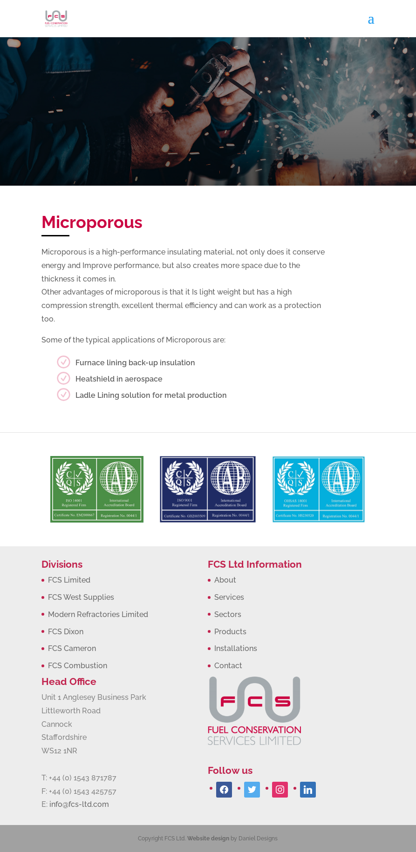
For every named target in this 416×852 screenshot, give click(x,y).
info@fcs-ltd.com (79, 804)
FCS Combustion (77, 665)
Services (229, 597)
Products (230, 631)
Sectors (227, 614)
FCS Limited (69, 580)
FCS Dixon (65, 631)
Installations (235, 648)
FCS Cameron (72, 648)
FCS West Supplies (81, 597)
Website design (208, 838)
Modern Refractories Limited (98, 614)
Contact (228, 665)
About (225, 580)
